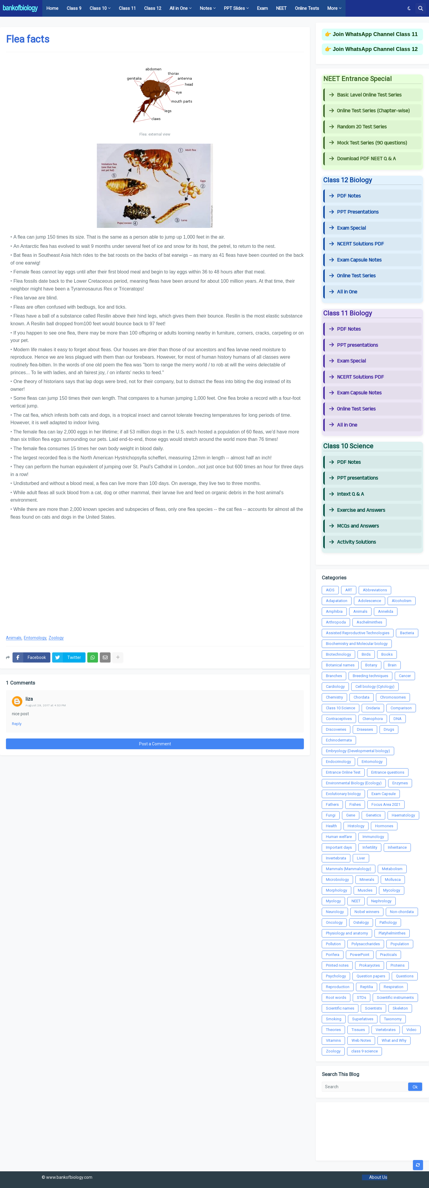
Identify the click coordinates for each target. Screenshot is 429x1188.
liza (29, 699)
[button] (409, 8)
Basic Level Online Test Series (365, 95)
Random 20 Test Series (358, 127)
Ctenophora (373, 718)
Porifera (332, 954)
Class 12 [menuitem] (152, 8)
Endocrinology (338, 761)
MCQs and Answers (354, 526)
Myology (333, 901)
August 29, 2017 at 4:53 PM (45, 705)
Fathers (332, 804)
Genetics (373, 815)
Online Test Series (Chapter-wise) (369, 111)
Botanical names (340, 665)
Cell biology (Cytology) (374, 686)
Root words (336, 997)
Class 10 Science (340, 708)
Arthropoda (336, 622)
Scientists (373, 1008)
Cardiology (335, 686)
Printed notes (337, 965)
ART (348, 590)
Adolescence (369, 600)
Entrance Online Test (343, 772)
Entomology (35, 638)
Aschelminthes (369, 622)
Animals (13, 638)
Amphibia (334, 611)
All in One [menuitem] (179, 8)
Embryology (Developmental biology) (358, 751)
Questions (405, 976)
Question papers (371, 976)
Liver (361, 858)
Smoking (333, 1019)
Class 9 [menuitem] (74, 8)
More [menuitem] (332, 8)
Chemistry (334, 697)
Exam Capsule (384, 794)
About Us (378, 1177)
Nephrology (381, 901)
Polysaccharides (366, 944)
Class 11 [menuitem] (127, 8)
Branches (334, 676)
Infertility (370, 847)
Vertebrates (386, 1029)
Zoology (56, 638)
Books (387, 654)
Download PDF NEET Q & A (362, 159)
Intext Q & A (346, 494)
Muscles (365, 890)
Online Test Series (352, 276)
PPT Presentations (354, 212)
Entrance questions (387, 772)
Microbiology (337, 879)
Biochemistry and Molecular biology (357, 643)
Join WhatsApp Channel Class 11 (375, 34)
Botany (371, 665)
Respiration (393, 987)
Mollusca (393, 879)
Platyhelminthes (392, 933)
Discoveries (336, 729)
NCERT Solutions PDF (356, 244)
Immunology (373, 836)
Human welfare (339, 836)
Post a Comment (155, 743)
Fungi (330, 815)
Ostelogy (361, 922)
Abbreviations (375, 590)
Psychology (336, 976)
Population (400, 944)
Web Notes (361, 1040)
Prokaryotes (369, 965)
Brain (392, 665)
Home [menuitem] (52, 8)
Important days (339, 847)
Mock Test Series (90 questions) (368, 143)
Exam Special (347, 228)
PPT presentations (353, 345)
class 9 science (364, 1051)
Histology (356, 826)
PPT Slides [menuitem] (234, 8)
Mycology (391, 890)
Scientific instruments (395, 997)
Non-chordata (402, 911)
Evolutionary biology (343, 794)
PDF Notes (345, 196)
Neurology (335, 911)
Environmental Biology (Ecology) (354, 783)
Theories (333, 1029)
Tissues (358, 1029)
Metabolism (392, 869)
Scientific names (340, 1008)
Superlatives (362, 1019)
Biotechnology (338, 654)
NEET (356, 901)
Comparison (401, 708)
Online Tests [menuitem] (307, 8)
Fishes (355, 804)
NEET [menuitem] (281, 8)
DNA (398, 718)
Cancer (405, 676)
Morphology (336, 890)
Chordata (361, 697)
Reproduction (337, 987)
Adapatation (336, 600)
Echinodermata (339, 740)
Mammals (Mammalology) (348, 869)
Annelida (385, 611)
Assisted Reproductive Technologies (357, 633)
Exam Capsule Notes (355, 260)
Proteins (398, 965)
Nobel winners (367, 911)
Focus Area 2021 (386, 804)
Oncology (334, 922)
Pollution (333, 944)
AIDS (330, 590)
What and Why (394, 1040)
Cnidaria (373, 708)
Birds (366, 654)
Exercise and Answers (357, 510)
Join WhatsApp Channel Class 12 (375, 49)
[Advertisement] (155, 582)
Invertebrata (336, 858)
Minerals (367, 879)
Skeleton (400, 1008)
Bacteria (407, 633)
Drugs (389, 729)
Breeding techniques (370, 676)
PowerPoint (359, 954)
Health (331, 826)
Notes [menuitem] (206, 8)
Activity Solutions (352, 542)
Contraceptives (339, 718)
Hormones (384, 826)
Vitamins (333, 1040)
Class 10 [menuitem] (98, 8)
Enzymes (400, 783)
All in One (343, 292)
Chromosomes (393, 697)
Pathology (388, 922)
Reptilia (366, 987)
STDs (361, 997)
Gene (350, 815)
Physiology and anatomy (347, 933)
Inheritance (397, 847)
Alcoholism (401, 600)
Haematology (403, 815)
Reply (16, 723)
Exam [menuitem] (262, 8)
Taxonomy (393, 1019)
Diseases (365, 729)
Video (411, 1029)
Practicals (388, 954)
